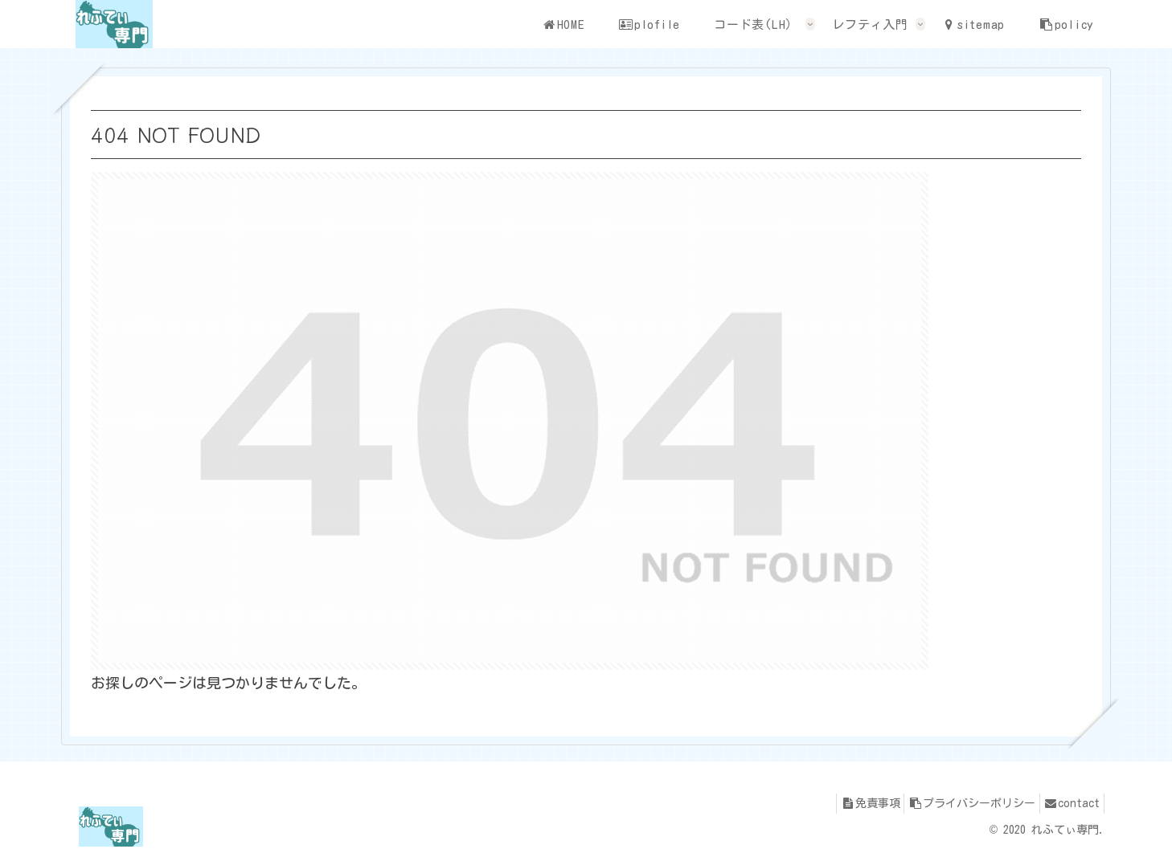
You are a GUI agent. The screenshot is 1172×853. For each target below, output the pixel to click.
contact (1067, 803)
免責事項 (849, 803)
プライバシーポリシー (958, 803)
